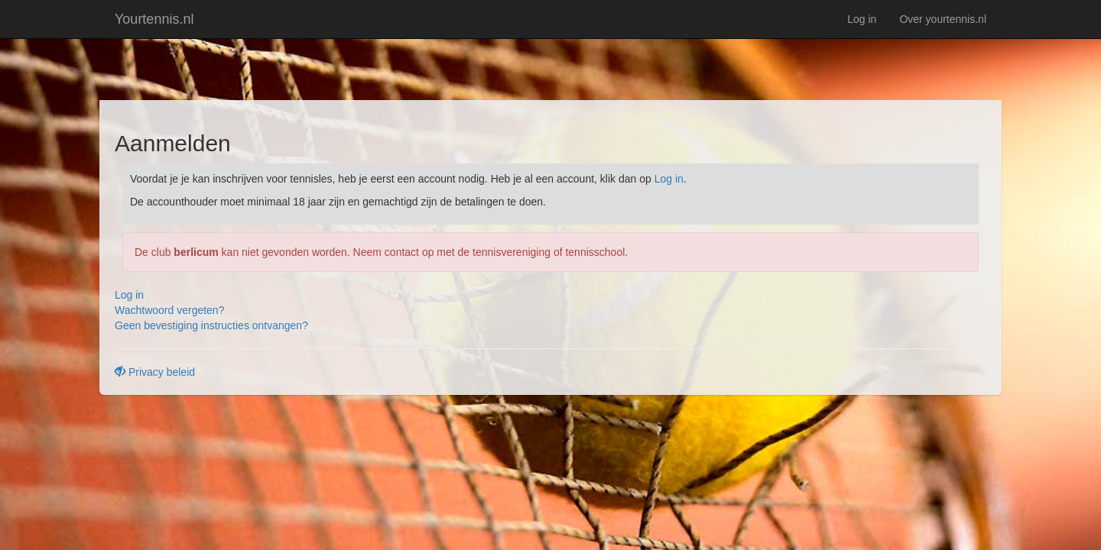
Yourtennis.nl (154, 19)
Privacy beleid (155, 372)
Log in (861, 19)
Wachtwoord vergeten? (169, 310)
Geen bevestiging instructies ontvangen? (211, 325)
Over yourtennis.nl (942, 19)
